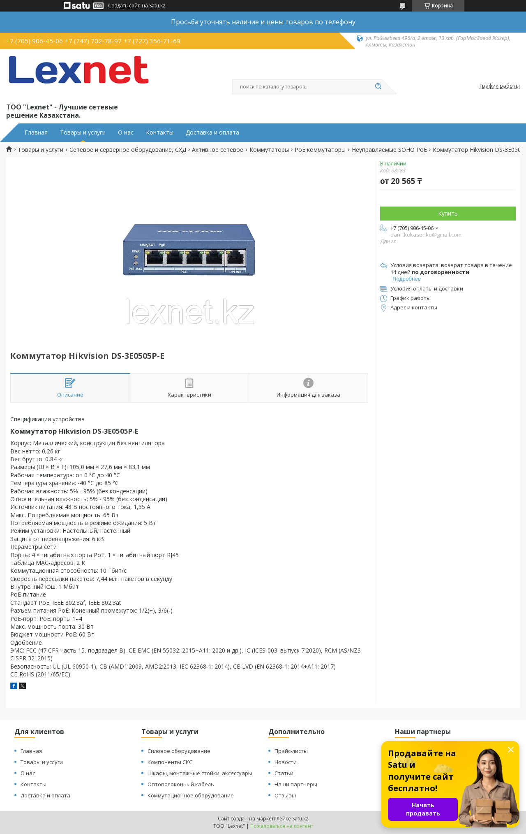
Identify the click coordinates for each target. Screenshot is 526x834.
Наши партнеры (296, 784)
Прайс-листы (291, 751)
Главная (36, 132)
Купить (448, 213)
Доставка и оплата (212, 132)
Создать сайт (124, 6)
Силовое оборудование (179, 751)
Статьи (284, 773)
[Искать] (378, 86)
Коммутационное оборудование (191, 795)
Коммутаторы (269, 149)
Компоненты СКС (170, 762)
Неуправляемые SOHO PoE (389, 149)
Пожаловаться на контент (281, 825)
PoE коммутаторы (320, 149)
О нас (126, 132)
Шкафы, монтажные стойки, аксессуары (200, 773)
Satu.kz (300, 818)
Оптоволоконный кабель (181, 784)
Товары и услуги (83, 132)
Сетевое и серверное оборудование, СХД (127, 149)
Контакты (159, 132)
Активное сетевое (217, 149)
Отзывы (285, 795)
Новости (286, 762)
